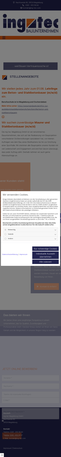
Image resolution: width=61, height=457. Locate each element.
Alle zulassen (45, 262)
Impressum (23, 254)
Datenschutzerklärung (10, 254)
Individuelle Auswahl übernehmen (45, 255)
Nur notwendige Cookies (45, 248)
